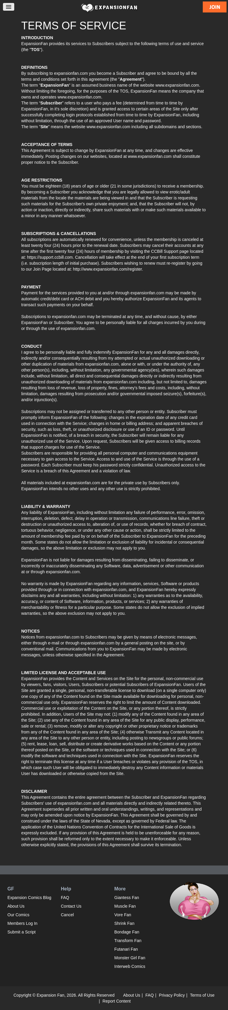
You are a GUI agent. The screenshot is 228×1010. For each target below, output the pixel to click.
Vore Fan (122, 914)
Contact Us (71, 906)
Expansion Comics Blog (29, 897)
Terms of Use (202, 995)
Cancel (67, 914)
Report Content (116, 1001)
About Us (16, 906)
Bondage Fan (126, 932)
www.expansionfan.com (108, 126)
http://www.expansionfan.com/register (107, 269)
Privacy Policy (172, 995)
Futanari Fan (126, 949)
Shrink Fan (124, 923)
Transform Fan (127, 940)
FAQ (65, 897)
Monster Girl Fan (129, 957)
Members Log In (22, 923)
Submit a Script (21, 932)
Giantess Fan (126, 897)
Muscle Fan (125, 906)
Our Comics (18, 914)
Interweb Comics (129, 966)
